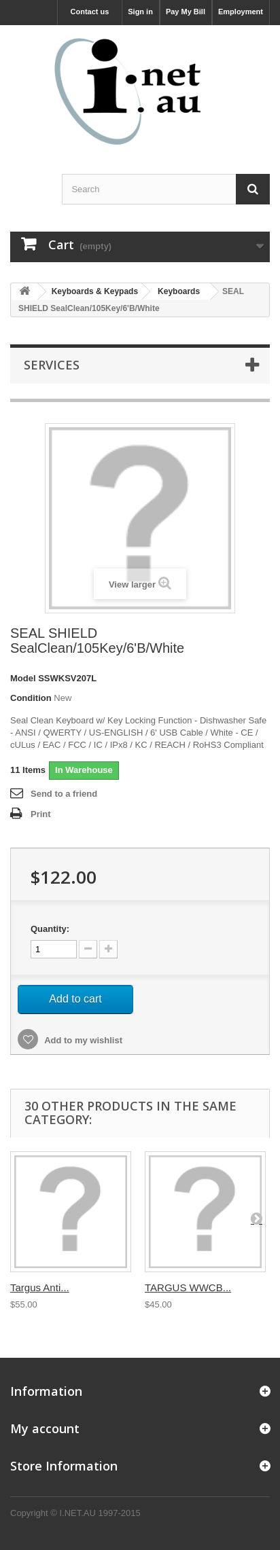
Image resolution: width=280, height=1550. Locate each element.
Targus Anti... (39, 1287)
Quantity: (50, 929)
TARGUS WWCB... (188, 1287)
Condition (31, 698)
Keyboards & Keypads (95, 291)
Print (41, 814)
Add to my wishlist (82, 1040)
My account (45, 1428)
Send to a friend (64, 794)
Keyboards (179, 291)
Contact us (90, 11)
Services (52, 365)
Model (23, 678)
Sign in (140, 11)
